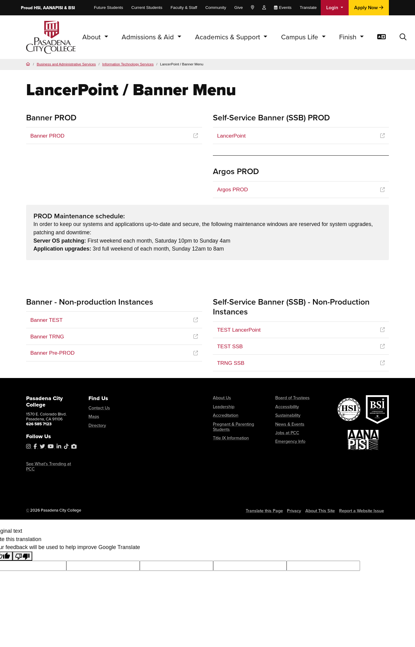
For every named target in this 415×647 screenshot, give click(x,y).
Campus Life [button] (300, 37)
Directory (96, 425)
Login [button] (332, 7)
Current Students (146, 7)
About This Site (324, 506)
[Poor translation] (22, 551)
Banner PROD (47, 136)
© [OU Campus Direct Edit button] (27, 506)
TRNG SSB (231, 364)
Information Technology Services (128, 64)
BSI (71, 8)
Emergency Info (289, 440)
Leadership (223, 407)
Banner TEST (47, 320)
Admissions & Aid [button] (149, 37)
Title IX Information (230, 437)
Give (238, 7)
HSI (37, 8)
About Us (221, 398)
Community (216, 7)
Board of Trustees (291, 398)
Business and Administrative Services (66, 64)
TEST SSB (230, 347)
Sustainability (287, 415)
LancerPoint (231, 136)
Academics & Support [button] (228, 37)
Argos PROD (233, 190)
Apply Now (368, 7)
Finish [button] (348, 37)
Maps (93, 417)
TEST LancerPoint (239, 330)
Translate (308, 7)
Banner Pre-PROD (53, 354)
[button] (403, 37)
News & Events (288, 424)
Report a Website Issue (363, 506)
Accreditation (225, 415)
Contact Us (98, 408)
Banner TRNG (47, 337)
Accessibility (286, 407)
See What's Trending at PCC (51, 465)
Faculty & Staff (183, 7)
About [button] (92, 37)
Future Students (108, 7)
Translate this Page (269, 506)
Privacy (298, 506)
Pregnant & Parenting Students (232, 426)
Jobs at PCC (286, 432)
